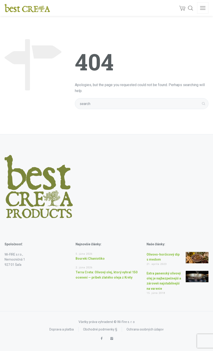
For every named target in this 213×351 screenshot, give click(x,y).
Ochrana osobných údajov (145, 329)
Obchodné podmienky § (100, 329)
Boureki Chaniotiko (90, 258)
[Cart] (182, 8)
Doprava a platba (61, 329)
